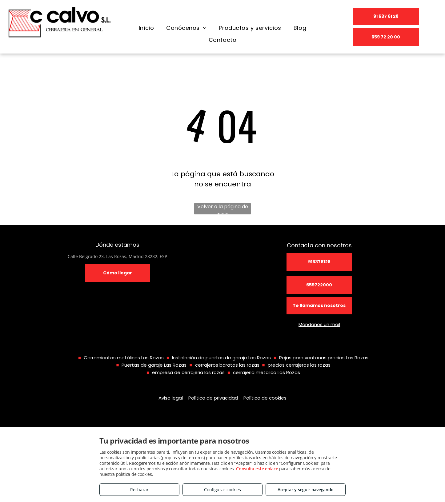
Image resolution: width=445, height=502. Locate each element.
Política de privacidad (213, 398)
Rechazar (139, 489)
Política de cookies (265, 398)
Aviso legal (170, 398)
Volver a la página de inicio (222, 208)
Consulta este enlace (257, 469)
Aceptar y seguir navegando (306, 489)
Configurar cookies (222, 489)
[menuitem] (146, 28)
